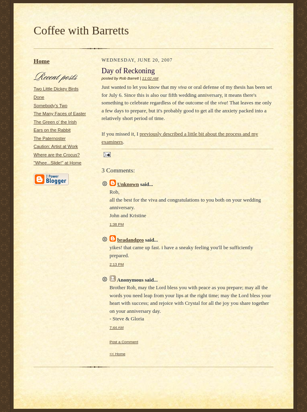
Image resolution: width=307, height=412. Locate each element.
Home (42, 61)
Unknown (128, 184)
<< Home (118, 354)
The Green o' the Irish (55, 122)
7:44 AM (117, 327)
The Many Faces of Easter (60, 113)
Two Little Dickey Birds (56, 88)
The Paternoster (50, 138)
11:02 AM (150, 78)
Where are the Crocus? (57, 154)
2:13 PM (117, 264)
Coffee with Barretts (81, 30)
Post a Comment (124, 342)
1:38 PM (117, 224)
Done (39, 97)
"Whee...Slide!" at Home (58, 162)
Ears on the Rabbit (52, 130)
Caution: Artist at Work (56, 146)
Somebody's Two (51, 105)
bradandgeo (130, 240)
